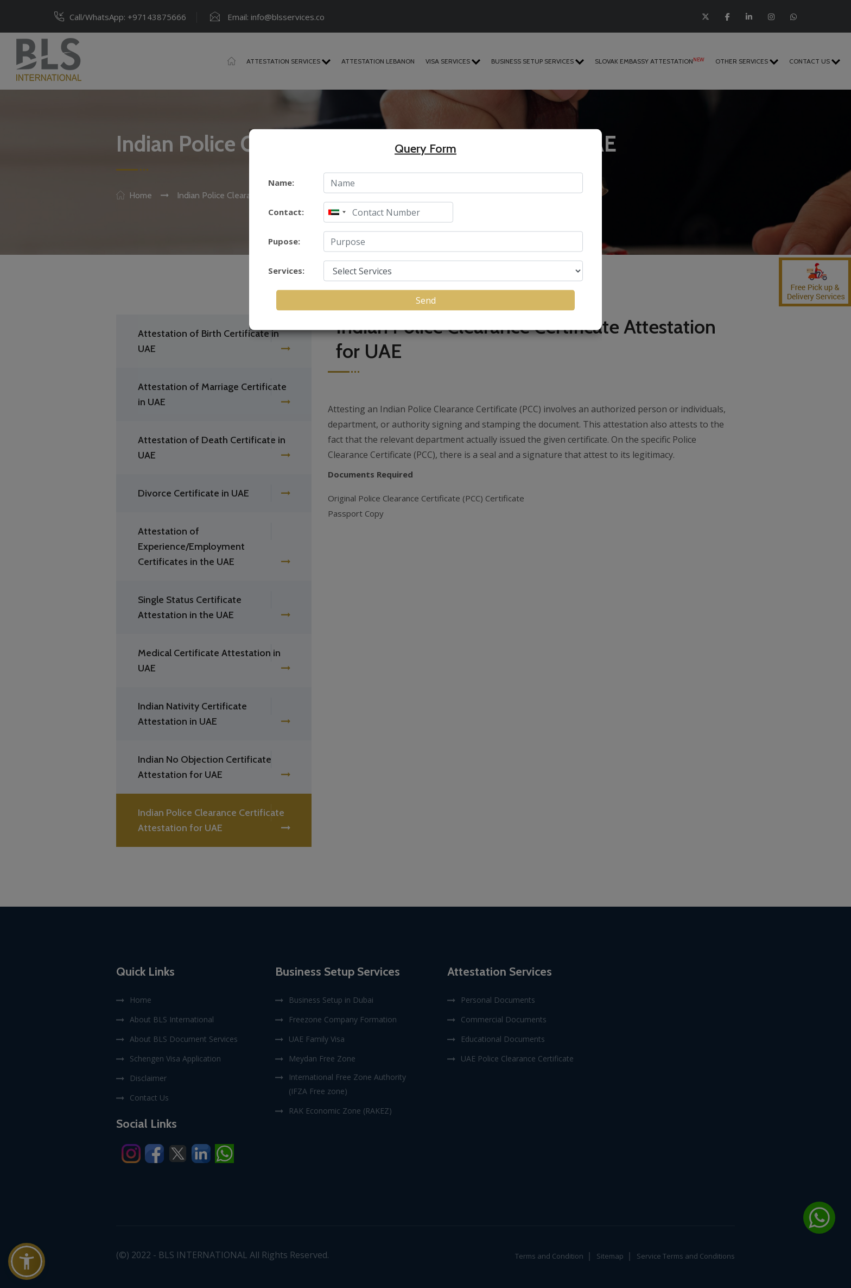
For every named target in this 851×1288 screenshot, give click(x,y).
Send (426, 300)
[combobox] (336, 212)
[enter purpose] (453, 241)
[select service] (453, 270)
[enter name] (453, 182)
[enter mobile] (388, 212)
